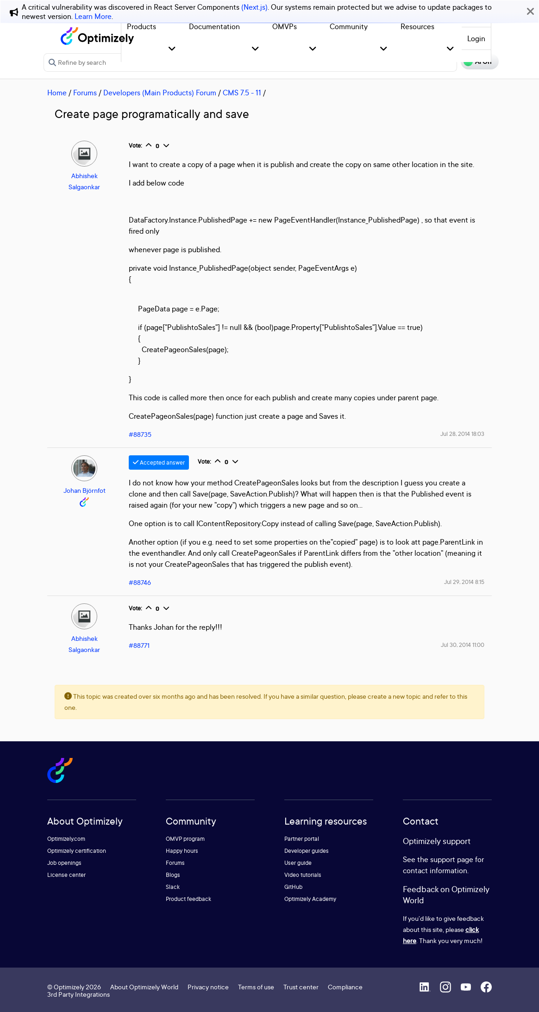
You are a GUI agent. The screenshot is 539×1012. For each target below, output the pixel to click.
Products (141, 26)
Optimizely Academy (310, 899)
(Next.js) (254, 7)
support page (451, 859)
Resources (417, 26)
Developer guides (306, 851)
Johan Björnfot (84, 490)
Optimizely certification (76, 851)
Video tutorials (302, 875)
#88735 (140, 434)
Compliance (345, 986)
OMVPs (284, 26)
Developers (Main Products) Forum (159, 92)
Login (476, 38)
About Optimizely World (144, 986)
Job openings (64, 863)
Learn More (93, 16)
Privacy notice (208, 986)
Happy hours (182, 851)
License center (66, 875)
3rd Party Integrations (78, 994)
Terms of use (256, 986)
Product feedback (188, 899)
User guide (298, 863)
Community (349, 26)
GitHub (293, 887)
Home (57, 92)
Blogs (173, 875)
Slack (173, 887)
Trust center (301, 986)
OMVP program (185, 839)
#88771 (139, 645)
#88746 (140, 582)
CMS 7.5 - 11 (242, 92)
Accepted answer (159, 462)
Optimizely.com (66, 839)
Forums (85, 92)
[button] (172, 49)
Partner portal (301, 839)
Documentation (214, 26)
